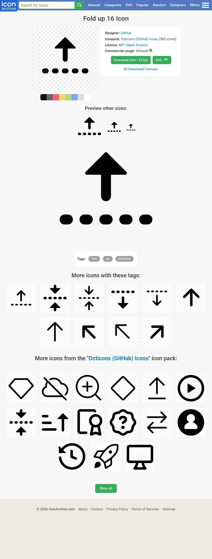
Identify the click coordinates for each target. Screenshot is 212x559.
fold (94, 259)
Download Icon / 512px (131, 60)
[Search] (79, 5)
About (83, 509)
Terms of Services (145, 509)
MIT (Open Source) (133, 45)
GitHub (126, 33)
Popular (142, 5)
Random (159, 5)
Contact (97, 509)
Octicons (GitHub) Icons (139, 39)
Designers (178, 5)
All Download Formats (141, 69)
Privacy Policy (117, 509)
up (108, 259)
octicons (125, 259)
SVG (128, 5)
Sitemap (169, 509)
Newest (94, 5)
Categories (113, 5)
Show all (106, 488)
